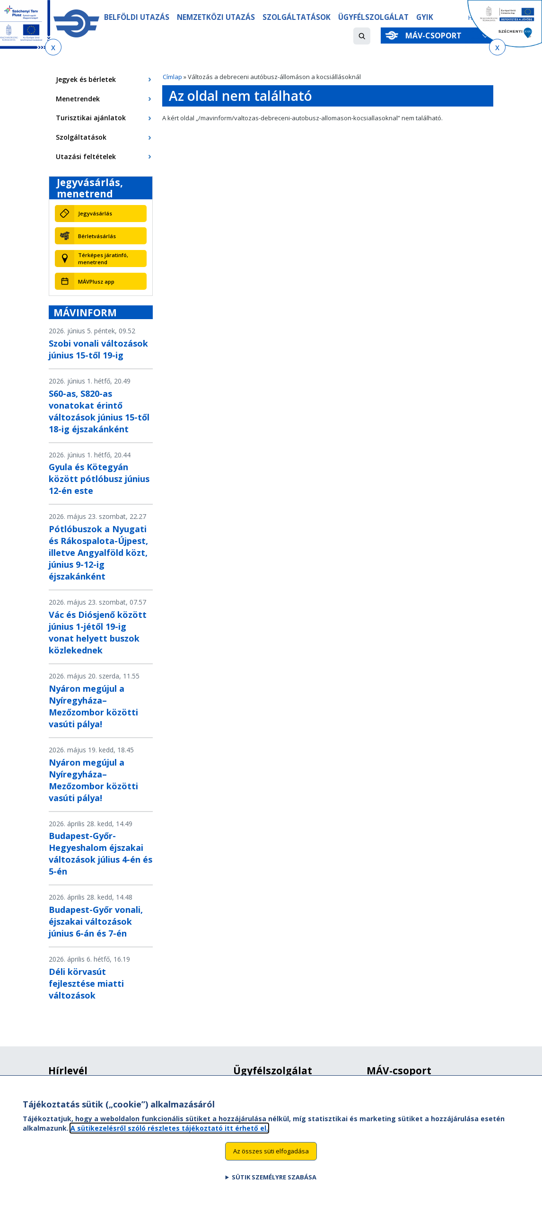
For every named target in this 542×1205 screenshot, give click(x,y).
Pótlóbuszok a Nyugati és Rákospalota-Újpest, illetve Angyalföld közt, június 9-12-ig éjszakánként (98, 552)
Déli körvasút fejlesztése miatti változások (86, 983)
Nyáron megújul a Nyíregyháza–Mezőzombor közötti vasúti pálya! (93, 706)
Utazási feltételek (86, 156)
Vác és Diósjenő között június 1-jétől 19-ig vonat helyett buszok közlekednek (98, 632)
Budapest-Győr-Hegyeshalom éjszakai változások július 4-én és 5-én (100, 853)
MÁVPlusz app (96, 281)
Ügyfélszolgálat (373, 17)
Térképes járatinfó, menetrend (103, 258)
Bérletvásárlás (97, 236)
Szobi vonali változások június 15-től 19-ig (98, 349)
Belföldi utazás (136, 17)
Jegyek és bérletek (86, 79)
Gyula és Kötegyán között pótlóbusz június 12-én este (99, 478)
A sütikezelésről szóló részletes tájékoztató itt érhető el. (169, 1135)
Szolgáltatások (296, 17)
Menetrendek (78, 98)
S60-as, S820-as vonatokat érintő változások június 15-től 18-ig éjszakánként (99, 411)
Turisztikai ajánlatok (91, 117)
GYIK (424, 17)
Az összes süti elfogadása (271, 1158)
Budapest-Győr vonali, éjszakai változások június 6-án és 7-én (96, 921)
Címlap (172, 76)
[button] (361, 36)
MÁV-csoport (435, 35)
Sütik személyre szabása (274, 1184)
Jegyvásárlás (95, 213)
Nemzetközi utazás (216, 17)
